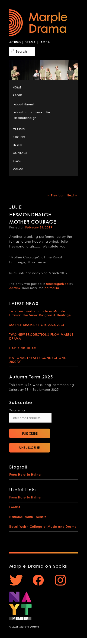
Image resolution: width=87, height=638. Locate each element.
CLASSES (19, 129)
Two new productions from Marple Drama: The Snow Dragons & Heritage (40, 313)
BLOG (17, 161)
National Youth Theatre (28, 516)
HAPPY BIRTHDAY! (22, 348)
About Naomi (24, 104)
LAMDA (18, 169)
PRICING (19, 137)
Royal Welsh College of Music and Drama (43, 526)
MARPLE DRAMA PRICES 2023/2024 (36, 324)
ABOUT (18, 95)
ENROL (17, 145)
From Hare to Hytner (25, 474)
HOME (17, 87)
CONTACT (20, 153)
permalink (52, 288)
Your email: (18, 410)
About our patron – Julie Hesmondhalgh (32, 115)
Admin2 (15, 288)
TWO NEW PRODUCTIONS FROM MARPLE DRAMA (41, 336)
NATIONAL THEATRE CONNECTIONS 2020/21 (37, 359)
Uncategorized (57, 284)
